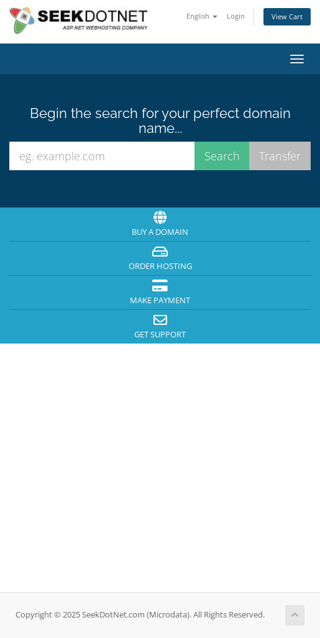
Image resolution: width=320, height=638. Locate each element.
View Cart (287, 16)
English (201, 16)
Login (236, 16)
